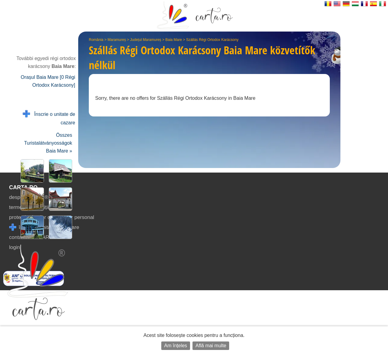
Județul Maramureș (145, 40)
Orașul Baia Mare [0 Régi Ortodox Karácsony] (48, 81)
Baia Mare (174, 40)
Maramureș (117, 40)
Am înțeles (175, 345)
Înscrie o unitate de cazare (49, 117)
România (96, 40)
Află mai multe (211, 345)
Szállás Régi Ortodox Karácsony (212, 40)
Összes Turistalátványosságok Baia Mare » (48, 143)
